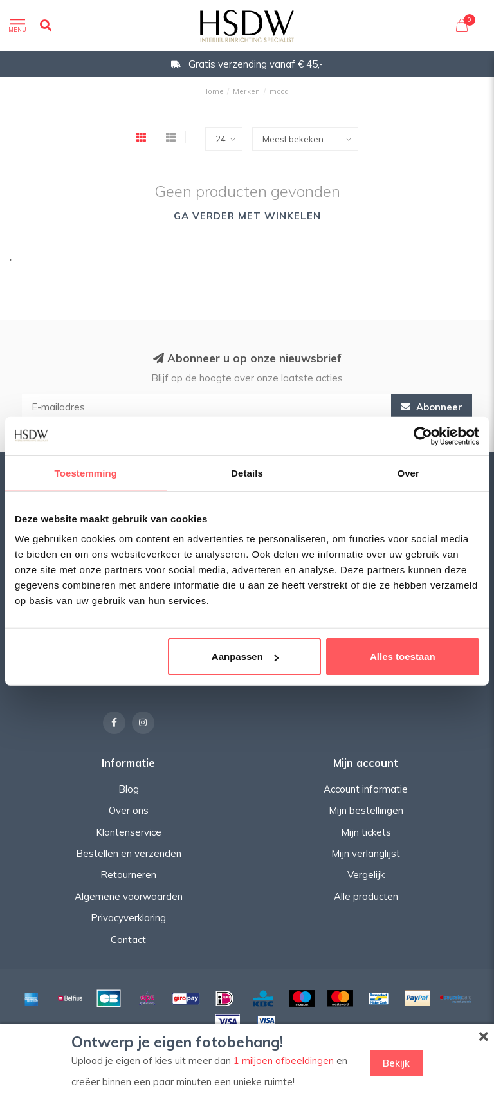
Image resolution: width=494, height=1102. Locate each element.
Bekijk (396, 1063)
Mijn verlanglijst (365, 853)
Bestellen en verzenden (128, 853)
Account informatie (366, 789)
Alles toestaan (402, 656)
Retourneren (128, 874)
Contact (128, 939)
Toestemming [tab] (86, 472)
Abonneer (431, 407)
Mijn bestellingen (366, 810)
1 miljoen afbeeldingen (283, 1060)
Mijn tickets (366, 832)
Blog (128, 789)
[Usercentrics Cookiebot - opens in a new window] (423, 435)
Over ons (129, 810)
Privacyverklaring (128, 918)
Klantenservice (128, 832)
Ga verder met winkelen (247, 216)
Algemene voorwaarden (129, 896)
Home (213, 91)
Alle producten (366, 896)
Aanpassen (245, 656)
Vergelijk (366, 874)
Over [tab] (408, 472)
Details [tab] (247, 472)
